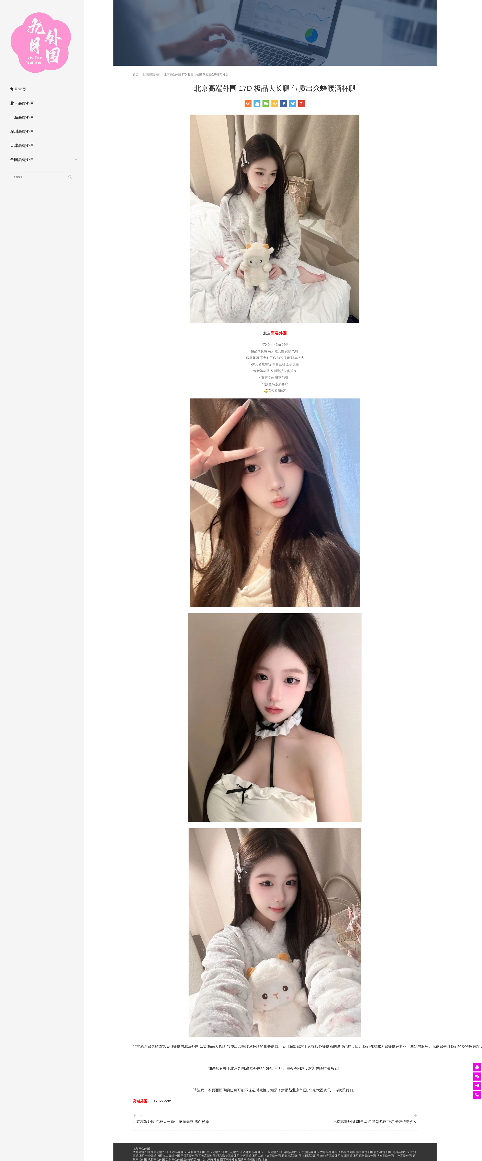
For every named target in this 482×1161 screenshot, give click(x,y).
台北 (210, 1159)
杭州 (349, 1155)
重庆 (215, 1152)
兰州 (192, 1159)
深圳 (196, 1152)
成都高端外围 (141, 1152)
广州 (403, 1155)
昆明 (292, 1152)
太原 (328, 1152)
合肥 (382, 1152)
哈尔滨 (330, 1155)
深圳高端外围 (22, 131)
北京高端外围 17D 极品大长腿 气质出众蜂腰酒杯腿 (196, 74)
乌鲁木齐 (269, 1155)
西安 (207, 1155)
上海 (177, 1152)
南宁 (228, 1159)
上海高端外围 (22, 117)
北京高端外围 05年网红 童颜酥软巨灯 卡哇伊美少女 (346, 1119)
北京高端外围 (22, 103)
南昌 (401, 1152)
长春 (346, 1152)
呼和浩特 (227, 1155)
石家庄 (253, 1152)
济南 (385, 1155)
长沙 (153, 1155)
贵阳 (189, 1155)
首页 (135, 74)
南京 (364, 1152)
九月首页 (18, 89)
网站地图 (261, 1159)
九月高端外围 (141, 1148)
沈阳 (310, 1152)
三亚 (273, 1152)
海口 (171, 1155)
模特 (465, 1046)
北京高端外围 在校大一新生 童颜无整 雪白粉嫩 (203, 1119)
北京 (159, 1152)
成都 (156, 1159)
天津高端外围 (22, 145)
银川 (246, 1159)
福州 (367, 1155)
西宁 (233, 1152)
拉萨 (248, 1155)
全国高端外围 (22, 159)
